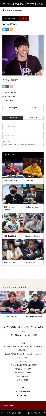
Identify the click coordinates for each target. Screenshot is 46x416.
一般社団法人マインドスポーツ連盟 (23, 335)
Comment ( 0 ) (13, 117)
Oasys (39, 354)
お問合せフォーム (8, 405)
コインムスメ (37, 346)
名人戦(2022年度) (10, 18)
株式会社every (23, 361)
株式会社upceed (23, 376)
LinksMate (23, 350)
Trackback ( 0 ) (33, 117)
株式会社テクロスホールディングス (17, 346)
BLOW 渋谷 (23, 358)
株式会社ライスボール (23, 373)
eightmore (13, 92)
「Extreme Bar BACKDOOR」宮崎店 (23, 365)
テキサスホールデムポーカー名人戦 (22, 3)
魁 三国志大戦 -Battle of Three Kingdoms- (20, 354)
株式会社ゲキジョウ (23, 369)
